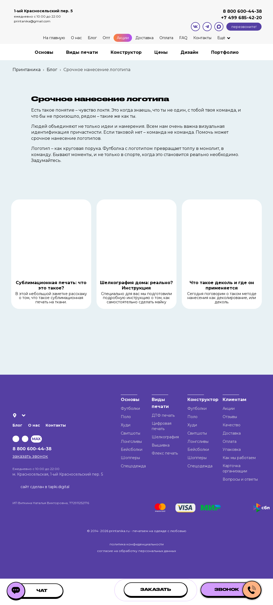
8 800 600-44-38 (242, 11)
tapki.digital (58, 486)
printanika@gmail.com (32, 21)
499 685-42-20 (244, 17)
